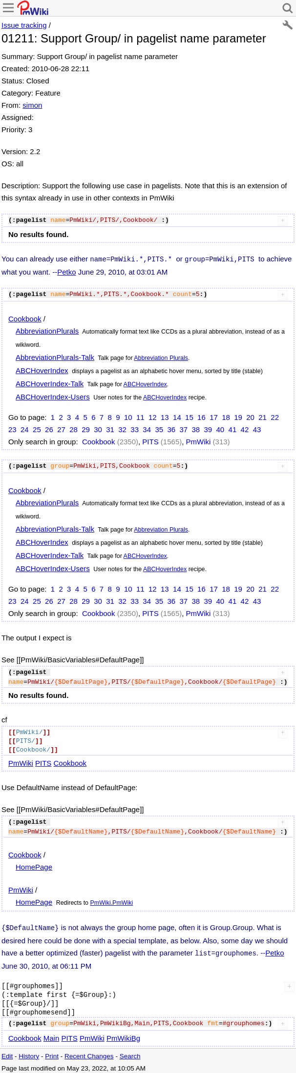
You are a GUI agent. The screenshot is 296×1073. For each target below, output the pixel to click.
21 (262, 416)
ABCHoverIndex (42, 369)
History (29, 1053)
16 (201, 416)
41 (233, 428)
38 (195, 428)
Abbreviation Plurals (161, 357)
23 (12, 428)
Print (52, 1053)
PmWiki (198, 441)
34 (147, 428)
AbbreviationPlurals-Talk (55, 356)
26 (49, 428)
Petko (66, 271)
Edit (7, 1053)
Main (51, 1035)
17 (214, 416)
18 (226, 416)
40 (220, 428)
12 (152, 416)
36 (171, 428)
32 (122, 428)
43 (257, 428)
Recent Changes (89, 1053)
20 (250, 416)
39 (208, 428)
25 (37, 428)
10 (128, 416)
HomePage (34, 866)
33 (134, 428)
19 (238, 416)
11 (140, 416)
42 (245, 428)
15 (189, 416)
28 (73, 428)
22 (275, 416)
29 (86, 428)
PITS (150, 441)
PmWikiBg (123, 1035)
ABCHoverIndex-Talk (50, 382)
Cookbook (25, 318)
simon (32, 105)
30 (98, 428)
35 (159, 428)
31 (110, 428)
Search (130, 1053)
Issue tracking (24, 25)
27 (61, 428)
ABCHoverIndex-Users (53, 396)
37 (183, 428)
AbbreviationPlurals (47, 330)
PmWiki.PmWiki (111, 901)
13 (165, 416)
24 (25, 428)
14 (177, 416)
